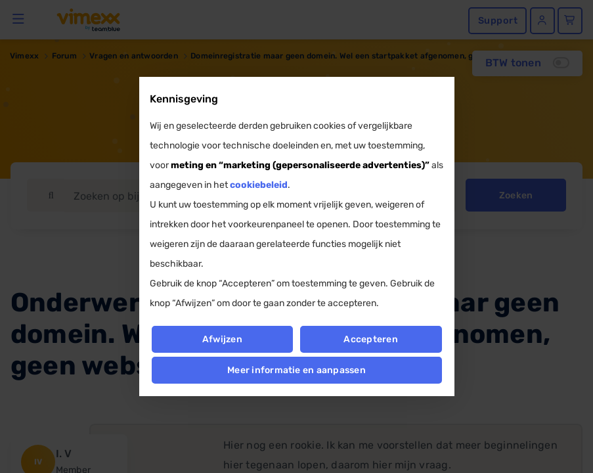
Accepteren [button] (371, 339)
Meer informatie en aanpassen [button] (296, 370)
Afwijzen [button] (222, 339)
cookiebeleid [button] (259, 185)
